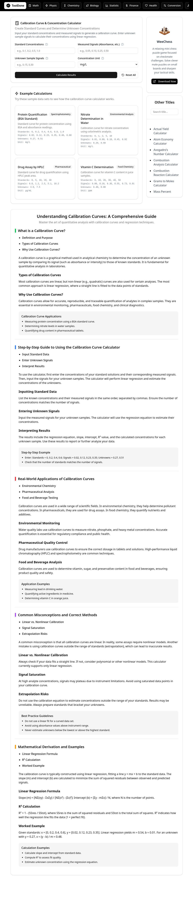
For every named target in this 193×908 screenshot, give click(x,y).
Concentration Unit (89, 58)
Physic (51, 5)
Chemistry (71, 5)
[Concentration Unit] (108, 64)
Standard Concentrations (29, 44)
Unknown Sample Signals (29, 58)
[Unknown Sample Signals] (45, 64)
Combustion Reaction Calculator (166, 173)
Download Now (164, 81)
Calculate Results (66, 75)
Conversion (172, 5)
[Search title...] (164, 112)
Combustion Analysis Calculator (166, 162)
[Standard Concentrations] (45, 51)
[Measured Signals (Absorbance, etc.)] (108, 51)
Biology (92, 5)
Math (33, 5)
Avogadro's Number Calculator (166, 152)
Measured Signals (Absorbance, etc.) (99, 44)
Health (151, 5)
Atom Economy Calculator (163, 141)
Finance (132, 5)
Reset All (129, 75)
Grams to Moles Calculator (164, 183)
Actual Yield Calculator (161, 131)
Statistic (112, 5)
